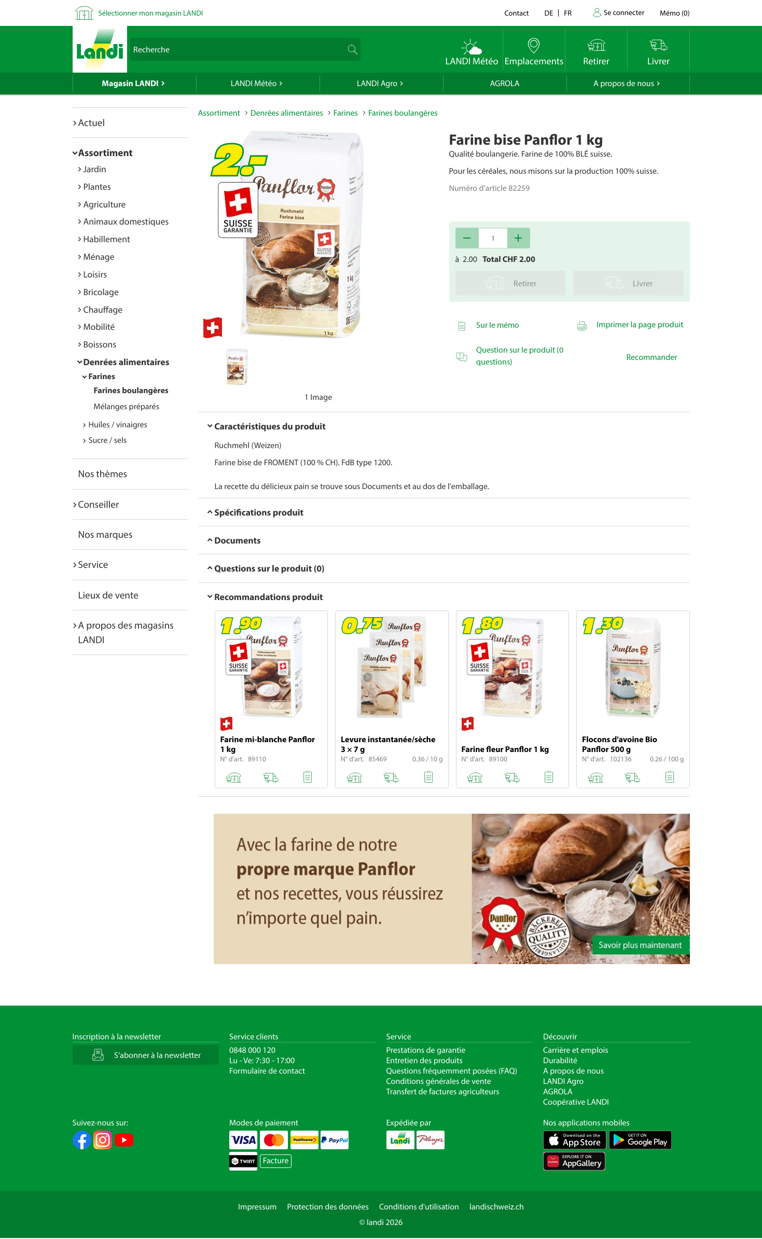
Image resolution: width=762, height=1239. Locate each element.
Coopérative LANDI (576, 1102)
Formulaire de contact (267, 1071)
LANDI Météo (254, 83)
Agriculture (105, 204)
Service (93, 564)
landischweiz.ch (496, 1207)
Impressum (257, 1207)
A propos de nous (623, 83)
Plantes (97, 186)
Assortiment (105, 152)
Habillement (107, 239)
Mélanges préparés (126, 406)
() (674, 13)
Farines (102, 376)
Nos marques (105, 534)
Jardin (95, 169)
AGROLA (505, 83)
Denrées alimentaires (127, 362)
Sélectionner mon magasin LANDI (151, 13)
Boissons (100, 344)
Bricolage (101, 292)
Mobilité (99, 326)
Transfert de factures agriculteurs (443, 1092)
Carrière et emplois (575, 1050)
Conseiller (98, 504)
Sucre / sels (108, 440)
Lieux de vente (108, 595)
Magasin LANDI (130, 83)
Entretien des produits (424, 1060)
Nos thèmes (103, 473)
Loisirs (95, 274)
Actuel (91, 122)
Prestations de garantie (426, 1050)
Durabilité (560, 1060)
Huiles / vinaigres (118, 425)
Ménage (99, 256)
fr (568, 13)
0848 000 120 (252, 1050)
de (549, 13)
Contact (516, 13)
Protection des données (328, 1207)
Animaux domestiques (126, 221)
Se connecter (624, 12)
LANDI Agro (377, 83)
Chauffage (103, 309)
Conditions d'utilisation (419, 1207)
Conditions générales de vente (438, 1081)
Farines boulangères (131, 390)
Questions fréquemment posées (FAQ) (452, 1071)
